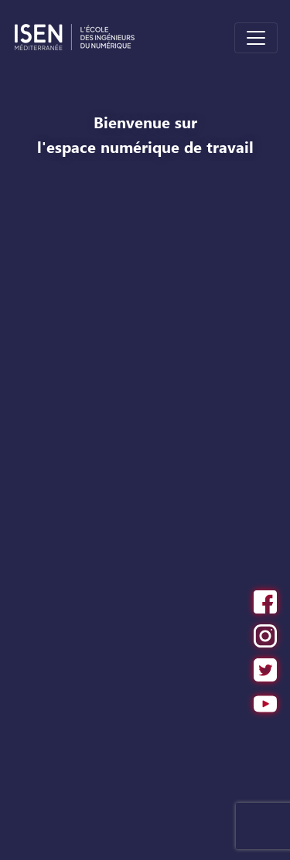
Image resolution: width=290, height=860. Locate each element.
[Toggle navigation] (256, 37)
